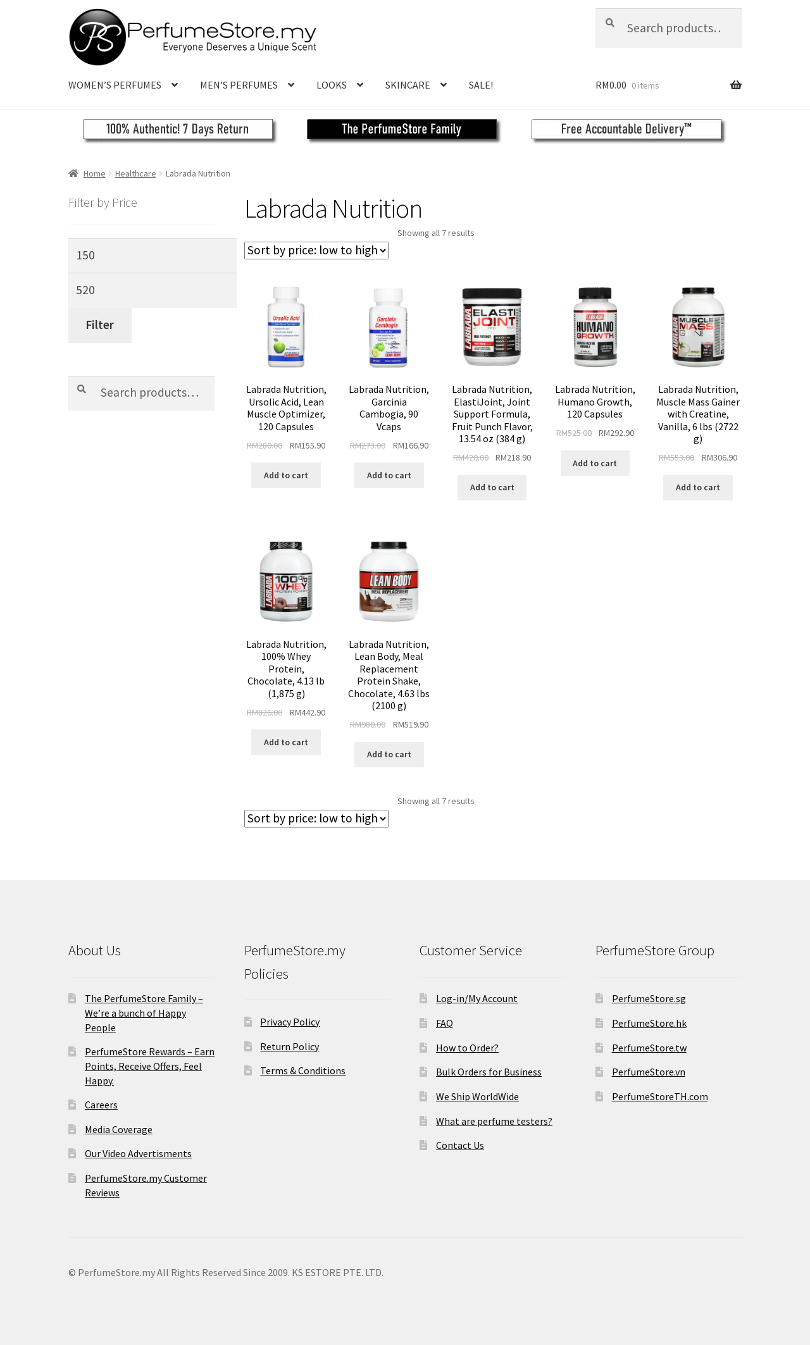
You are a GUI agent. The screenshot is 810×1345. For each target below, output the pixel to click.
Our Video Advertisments (138, 1153)
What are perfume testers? (494, 1121)
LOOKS (331, 84)
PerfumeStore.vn (648, 1071)
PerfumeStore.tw (649, 1047)
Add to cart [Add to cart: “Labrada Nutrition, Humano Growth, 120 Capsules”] (595, 463)
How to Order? (467, 1047)
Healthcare (135, 173)
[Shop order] (316, 250)
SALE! (481, 84)
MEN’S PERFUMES (239, 84)
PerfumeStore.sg (649, 998)
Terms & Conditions (303, 1070)
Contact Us (460, 1145)
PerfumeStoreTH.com (660, 1096)
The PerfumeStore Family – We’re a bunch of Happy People (144, 1012)
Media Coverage (119, 1129)
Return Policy (289, 1046)
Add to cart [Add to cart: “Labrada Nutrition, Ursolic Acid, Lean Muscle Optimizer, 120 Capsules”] (286, 475)
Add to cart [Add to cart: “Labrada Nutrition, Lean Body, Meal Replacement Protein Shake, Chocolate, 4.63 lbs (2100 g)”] (389, 754)
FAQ (444, 1023)
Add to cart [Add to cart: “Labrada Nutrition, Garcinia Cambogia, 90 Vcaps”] (389, 475)
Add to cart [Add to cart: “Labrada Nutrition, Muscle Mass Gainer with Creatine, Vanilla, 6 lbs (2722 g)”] (698, 487)
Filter (99, 324)
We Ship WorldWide (477, 1096)
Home (95, 173)
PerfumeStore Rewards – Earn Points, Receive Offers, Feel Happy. (150, 1065)
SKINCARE (407, 84)
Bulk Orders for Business (489, 1071)
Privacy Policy (290, 1021)
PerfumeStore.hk (649, 1023)
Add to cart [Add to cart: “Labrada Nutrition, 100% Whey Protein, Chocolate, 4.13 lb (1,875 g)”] (286, 742)
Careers (101, 1104)
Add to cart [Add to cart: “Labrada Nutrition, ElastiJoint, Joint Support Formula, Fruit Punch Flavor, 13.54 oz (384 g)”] (492, 487)
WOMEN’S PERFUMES (114, 84)
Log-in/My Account (477, 998)
